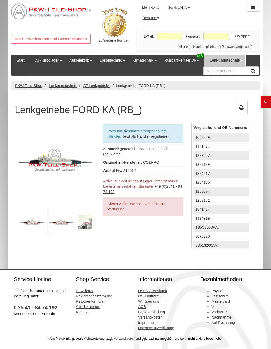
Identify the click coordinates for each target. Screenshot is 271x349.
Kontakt (82, 312)
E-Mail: (148, 36)
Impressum (147, 322)
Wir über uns (148, 301)
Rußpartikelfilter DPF (181, 60)
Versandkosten (150, 317)
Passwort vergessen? (237, 47)
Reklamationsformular (94, 296)
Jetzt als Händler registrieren (145, 136)
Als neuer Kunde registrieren (199, 47)
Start (21, 60)
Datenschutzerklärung (156, 328)
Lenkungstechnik (225, 60)
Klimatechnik (143, 60)
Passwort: (193, 36)
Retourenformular (90, 301)
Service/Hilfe (179, 8)
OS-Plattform (149, 296)
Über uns (151, 18)
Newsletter (84, 291)
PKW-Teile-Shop (28, 86)
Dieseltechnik (111, 60)
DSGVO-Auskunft (152, 291)
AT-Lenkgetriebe (96, 86)
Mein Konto (151, 8)
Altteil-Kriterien (88, 307)
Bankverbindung (151, 312)
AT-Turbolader (47, 60)
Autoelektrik (79, 60)
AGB (142, 307)
